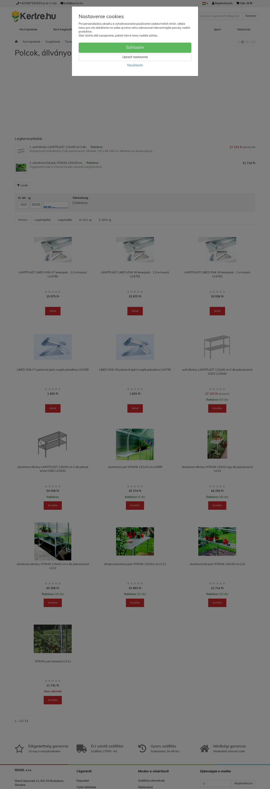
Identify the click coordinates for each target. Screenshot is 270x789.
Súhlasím (135, 48)
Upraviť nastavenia (135, 57)
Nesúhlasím (135, 65)
